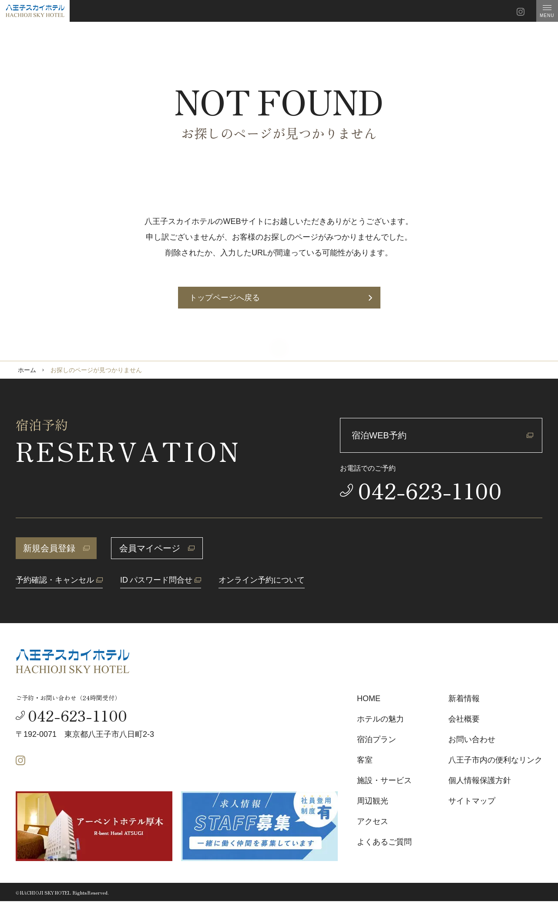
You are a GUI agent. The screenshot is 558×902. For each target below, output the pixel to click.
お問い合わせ (471, 739)
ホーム (27, 369)
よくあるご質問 (384, 842)
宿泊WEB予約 (442, 435)
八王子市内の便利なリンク (495, 760)
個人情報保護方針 (479, 780)
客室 (365, 760)
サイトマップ (471, 801)
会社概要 (464, 719)
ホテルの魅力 (380, 719)
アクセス (372, 821)
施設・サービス (384, 780)
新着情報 (464, 698)
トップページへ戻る (280, 297)
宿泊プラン (376, 739)
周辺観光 (372, 801)
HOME (368, 698)
